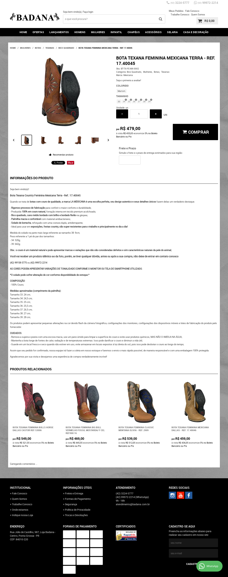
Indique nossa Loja (22, 515)
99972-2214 (208, 3)
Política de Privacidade (77, 509)
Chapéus (134, 32)
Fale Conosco (192, 10)
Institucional (20, 488)
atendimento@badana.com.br (133, 504)
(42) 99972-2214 (38, 262)
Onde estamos (20, 509)
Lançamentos (59, 32)
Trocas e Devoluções (76, 515)
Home (23, 32)
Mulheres (98, 32)
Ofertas (38, 32)
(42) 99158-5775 (18, 262)
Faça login (88, 11)
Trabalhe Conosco (180, 14)
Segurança (71, 504)
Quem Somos (198, 14)
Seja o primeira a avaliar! (128, 80)
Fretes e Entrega (74, 493)
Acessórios (153, 32)
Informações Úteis (77, 488)
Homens (80, 32)
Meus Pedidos (176, 10)
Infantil (116, 32)
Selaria (172, 32)
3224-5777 (179, 3)
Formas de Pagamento (78, 499)
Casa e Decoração (196, 32)
